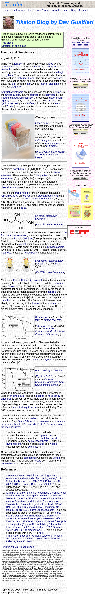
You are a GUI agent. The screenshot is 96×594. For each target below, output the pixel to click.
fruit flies (27, 238)
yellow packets (10, 103)
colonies (32, 446)
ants (41, 443)
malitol (35, 359)
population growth (48, 438)
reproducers (45, 435)
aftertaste (6, 175)
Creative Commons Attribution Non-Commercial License (49, 331)
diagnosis (16, 86)
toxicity (46, 370)
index (37, 66)
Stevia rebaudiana (48, 195)
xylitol (48, 359)
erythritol (46, 198)
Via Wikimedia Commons (50, 224)
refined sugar (52, 143)
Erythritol (40, 215)
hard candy (54, 395)
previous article (55, 247)
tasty (59, 78)
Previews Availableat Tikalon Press (81, 44)
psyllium (8, 75)
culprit (22, 244)
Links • (66, 9)
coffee (30, 103)
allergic (60, 72)
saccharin (18, 169)
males (33, 418)
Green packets (43, 123)
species (51, 303)
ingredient (6, 66)
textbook (5, 69)
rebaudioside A (9, 195)
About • (56, 9)
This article (7, 42)
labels (16, 66)
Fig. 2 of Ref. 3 (44, 325)
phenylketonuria (10, 187)
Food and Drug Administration (17, 97)
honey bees (30, 252)
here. (58, 512)
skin (14, 83)
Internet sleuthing (49, 83)
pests (45, 441)
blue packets (42, 175)
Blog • (74, 9)
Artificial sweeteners (12, 92)
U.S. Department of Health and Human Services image (50, 154)
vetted (56, 457)
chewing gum (17, 395)
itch (29, 83)
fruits (23, 207)
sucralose (50, 100)
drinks (58, 92)
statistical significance (25, 407)
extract (26, 195)
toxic (16, 238)
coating (40, 395)
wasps (53, 443)
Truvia (9, 106)
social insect (35, 441)
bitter (57, 172)
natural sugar (42, 140)
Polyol (38, 370)
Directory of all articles (13, 45)
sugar (58, 103)
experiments (59, 283)
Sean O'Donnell (27, 421)
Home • (6, 9)
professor (44, 421)
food (50, 63)
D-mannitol (41, 317)
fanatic (18, 63)
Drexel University (22, 280)
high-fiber (22, 78)
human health (8, 463)
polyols (11, 286)
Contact (83, 9)
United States (12, 94)
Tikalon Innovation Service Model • (31, 9)
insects (37, 460)
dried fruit (6, 398)
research (38, 280)
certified (34, 94)
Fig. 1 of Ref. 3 (44, 376)
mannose (6, 252)
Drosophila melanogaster (49, 260)
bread (31, 78)
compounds (30, 457)
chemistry (51, 66)
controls (52, 291)
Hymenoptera (13, 443)
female (40, 263)
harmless (50, 94)
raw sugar (51, 146)
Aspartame (7, 178)
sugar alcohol (32, 198)
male (57, 263)
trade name (21, 192)
